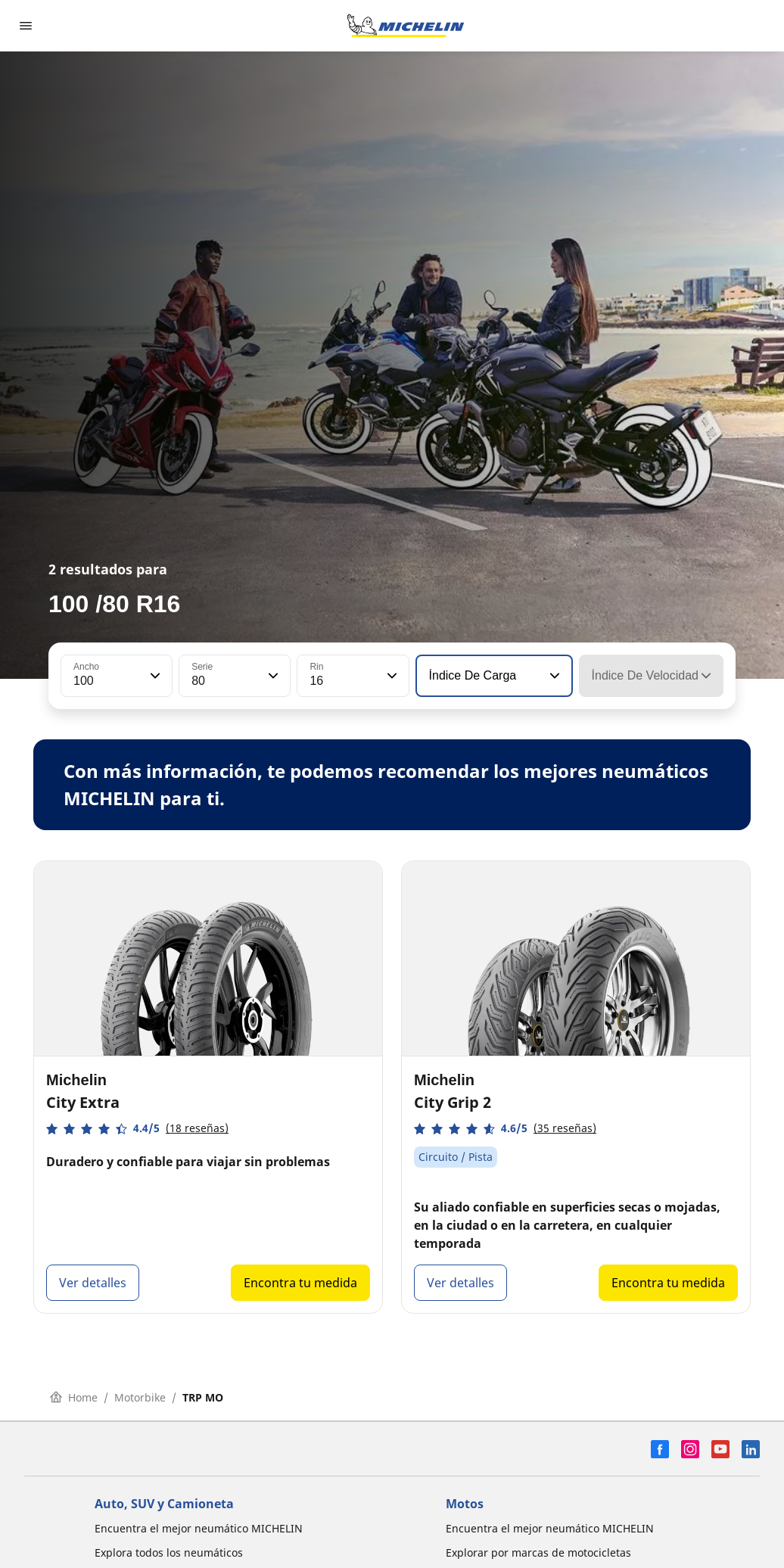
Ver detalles (92, 1282)
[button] (154, 675)
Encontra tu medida (300, 1282)
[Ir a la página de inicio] (405, 25)
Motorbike (140, 1397)
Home (74, 1397)
